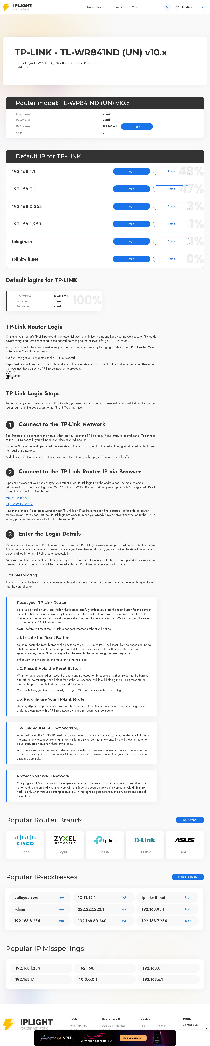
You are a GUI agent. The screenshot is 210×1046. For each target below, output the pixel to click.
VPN (135, 8)
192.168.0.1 (29, 189)
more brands (190, 820)
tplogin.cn (27, 241)
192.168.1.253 (31, 224)
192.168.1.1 (28, 171)
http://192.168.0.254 (19, 504)
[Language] (190, 8)
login (137, 126)
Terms (187, 1018)
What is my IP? (78, 1025)
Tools (118, 8)
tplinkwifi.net (30, 259)
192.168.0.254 (32, 206)
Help (142, 1025)
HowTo (161, 1025)
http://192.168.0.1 (17, 498)
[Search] (167, 8)
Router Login (95, 8)
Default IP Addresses (114, 1025)
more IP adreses (188, 877)
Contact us (190, 1024)
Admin (158, 171)
